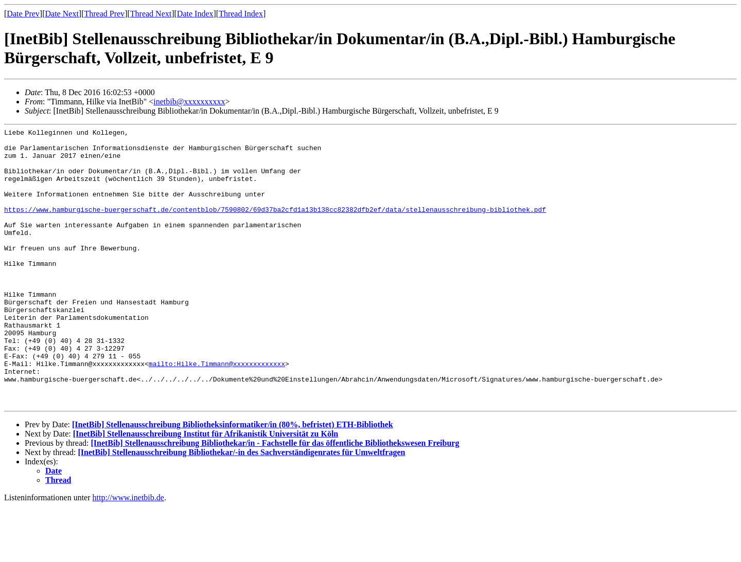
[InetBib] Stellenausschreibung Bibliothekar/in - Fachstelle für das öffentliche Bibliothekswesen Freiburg (275, 498)
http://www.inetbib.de (128, 553)
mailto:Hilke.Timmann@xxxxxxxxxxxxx (217, 411)
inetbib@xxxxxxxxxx (189, 101)
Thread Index (241, 13)
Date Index (195, 13)
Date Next (62, 13)
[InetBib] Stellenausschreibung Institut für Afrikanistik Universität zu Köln (205, 489)
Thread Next (150, 13)
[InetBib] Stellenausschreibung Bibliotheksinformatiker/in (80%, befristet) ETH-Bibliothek (232, 480)
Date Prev (23, 13)
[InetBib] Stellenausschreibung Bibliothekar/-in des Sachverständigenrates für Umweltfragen (241, 507)
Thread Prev (104, 13)
